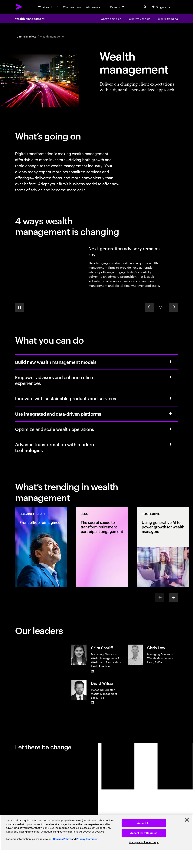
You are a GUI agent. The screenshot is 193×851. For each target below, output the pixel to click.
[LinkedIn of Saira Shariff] (92, 670)
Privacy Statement (87, 839)
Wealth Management (29, 18)
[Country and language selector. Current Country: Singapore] (163, 6)
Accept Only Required (144, 833)
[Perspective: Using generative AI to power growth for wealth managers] (163, 547)
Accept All (143, 823)
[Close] (187, 820)
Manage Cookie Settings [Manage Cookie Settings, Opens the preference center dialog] (144, 842)
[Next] (173, 597)
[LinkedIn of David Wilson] (92, 702)
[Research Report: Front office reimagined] (41, 547)
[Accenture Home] (19, 7)
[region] (96, 833)
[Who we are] (95, 7)
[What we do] (48, 7)
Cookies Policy (62, 839)
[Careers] (117, 7)
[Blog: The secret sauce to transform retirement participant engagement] (102, 547)
